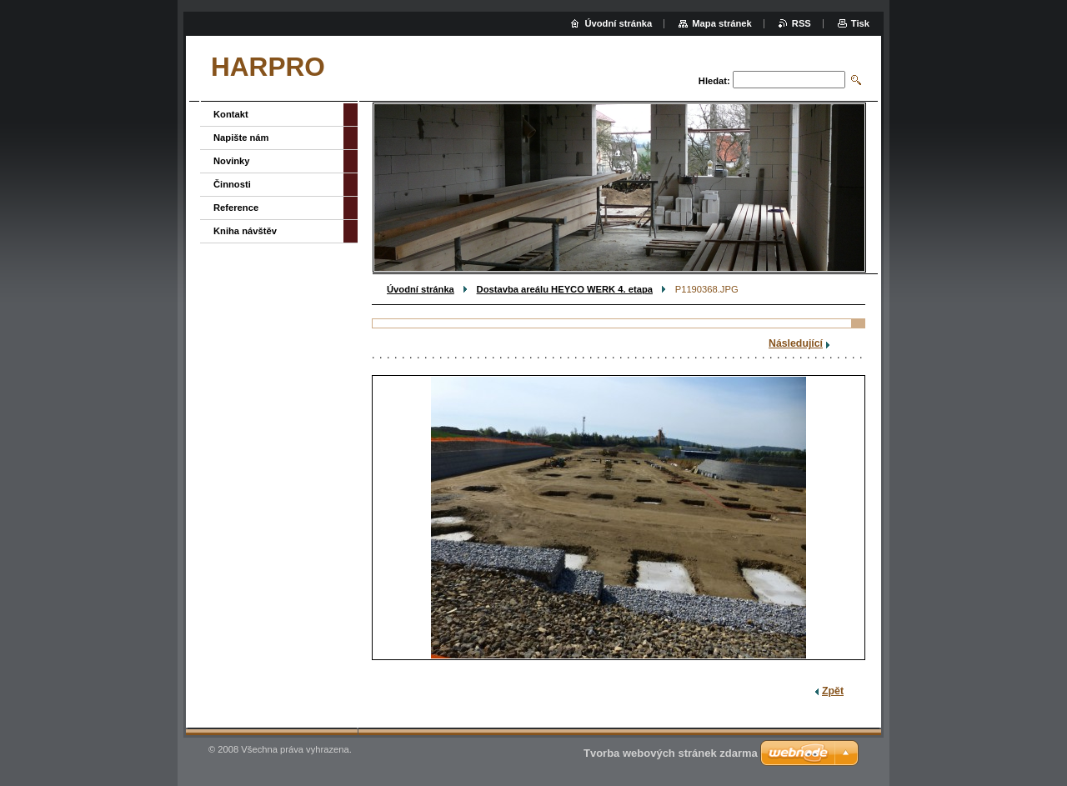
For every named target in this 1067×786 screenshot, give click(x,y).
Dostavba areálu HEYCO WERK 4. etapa (565, 289)
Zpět (833, 691)
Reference (235, 208)
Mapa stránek (722, 23)
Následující (796, 343)
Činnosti (232, 184)
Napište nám (241, 138)
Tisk (860, 23)
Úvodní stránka (420, 289)
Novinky (231, 161)
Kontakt (230, 114)
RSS (801, 23)
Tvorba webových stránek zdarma (671, 753)
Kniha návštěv (245, 231)
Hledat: (714, 81)
